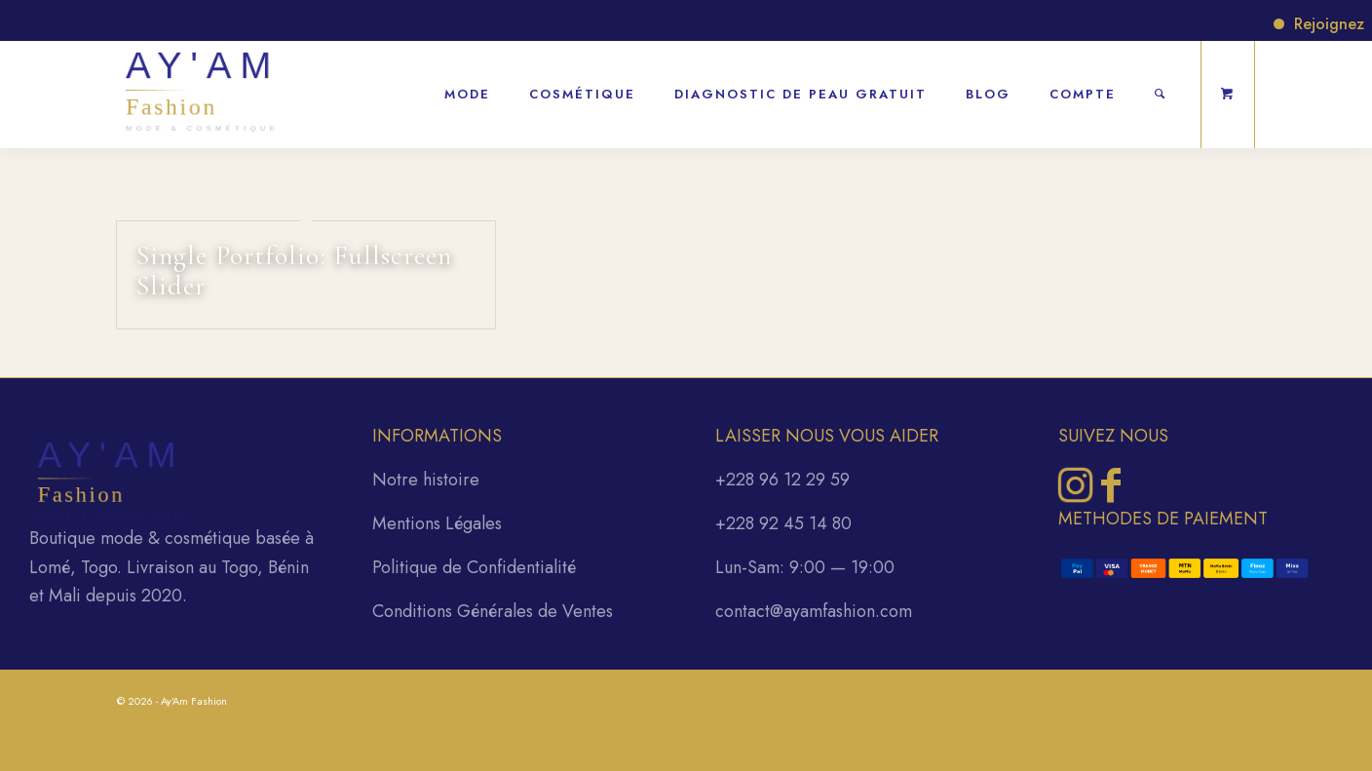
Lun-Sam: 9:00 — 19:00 (805, 567)
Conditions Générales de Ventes (492, 611)
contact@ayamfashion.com (813, 611)
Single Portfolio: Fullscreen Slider (294, 270)
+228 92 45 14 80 (783, 523)
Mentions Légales (437, 523)
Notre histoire (425, 479)
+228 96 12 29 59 (782, 479)
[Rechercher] (1160, 84)
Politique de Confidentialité (474, 567)
